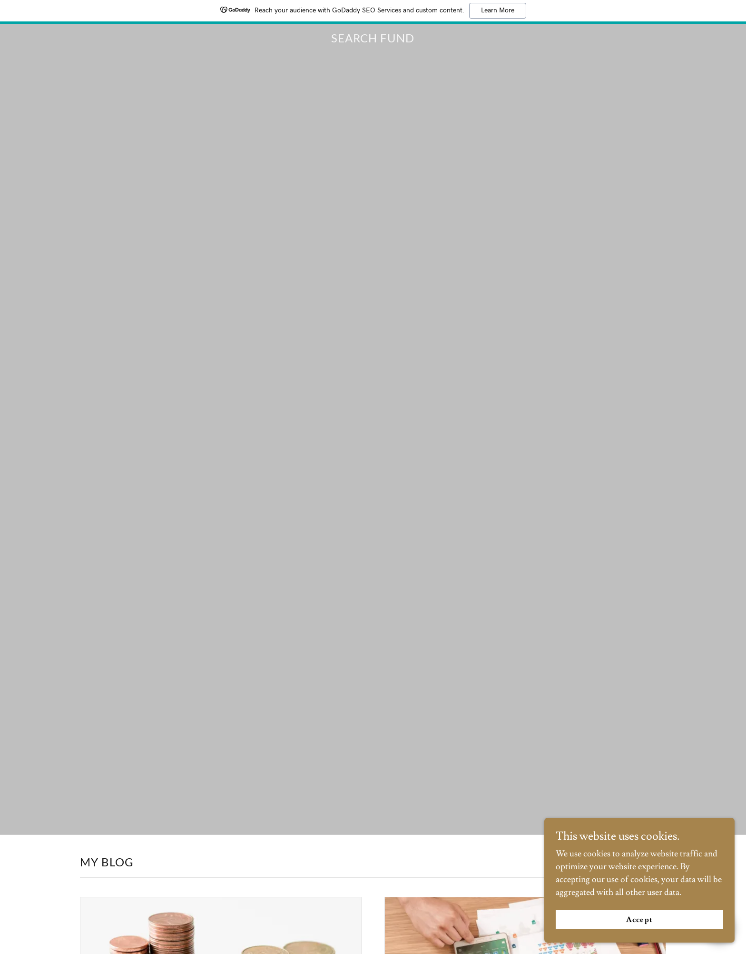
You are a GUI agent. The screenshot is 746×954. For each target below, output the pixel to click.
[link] (373, 39)
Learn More (497, 10)
